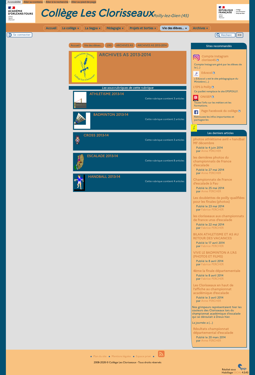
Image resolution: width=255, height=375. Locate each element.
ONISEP (205, 97)
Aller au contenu (33, 1)
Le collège (70, 28)
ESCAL (237, 372)
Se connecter (21, 34)
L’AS (109, 45)
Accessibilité (14, 2)
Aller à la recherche (57, 1)
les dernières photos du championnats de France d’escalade (212, 161)
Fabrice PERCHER (212, 209)
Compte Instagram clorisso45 (215, 58)
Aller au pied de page (83, 1)
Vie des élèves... (174, 28)
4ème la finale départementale (216, 271)
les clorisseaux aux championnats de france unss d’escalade (218, 218)
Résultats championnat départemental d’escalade (213, 331)
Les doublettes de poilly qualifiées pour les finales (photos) (218, 200)
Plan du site (98, 356)
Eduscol (206, 73)
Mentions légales (120, 356)
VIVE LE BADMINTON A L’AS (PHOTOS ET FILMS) (215, 254)
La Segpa (93, 28)
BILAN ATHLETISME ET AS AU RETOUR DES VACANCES (216, 236)
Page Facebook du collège (219, 111)
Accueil (51, 28)
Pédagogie (115, 28)
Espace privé (142, 356)
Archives (200, 28)
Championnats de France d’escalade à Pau (212, 181)
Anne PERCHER (211, 151)
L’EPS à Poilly (202, 87)
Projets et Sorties (143, 28)
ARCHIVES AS (124, 45)
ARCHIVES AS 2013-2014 (152, 45)
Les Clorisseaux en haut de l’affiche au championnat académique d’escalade (213, 289)
